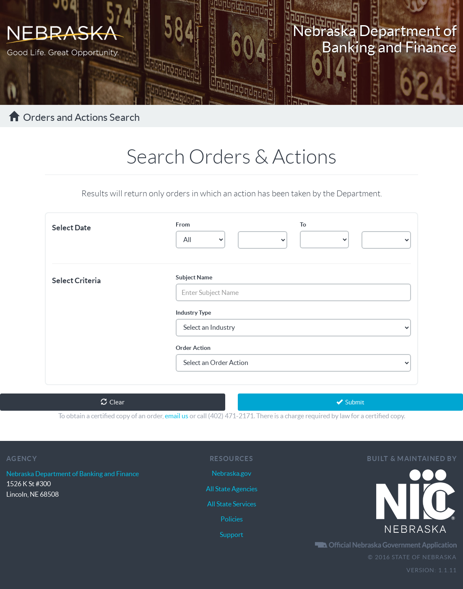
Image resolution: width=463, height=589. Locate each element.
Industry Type (193, 312)
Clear (113, 402)
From (183, 224)
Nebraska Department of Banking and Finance (375, 39)
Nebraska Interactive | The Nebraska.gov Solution (416, 501)
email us (176, 416)
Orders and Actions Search (74, 117)
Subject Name (194, 277)
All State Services (231, 504)
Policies (232, 519)
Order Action (193, 347)
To (303, 224)
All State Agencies (232, 489)
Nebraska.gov (231, 473)
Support (231, 534)
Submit (350, 402)
